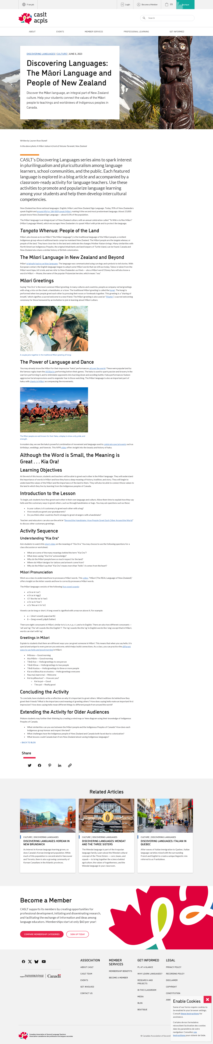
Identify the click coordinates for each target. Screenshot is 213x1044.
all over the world (97, 368)
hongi (112, 290)
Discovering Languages (41, 53)
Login (125, 4)
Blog (139, 1002)
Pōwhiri (109, 296)
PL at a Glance (145, 966)
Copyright (171, 986)
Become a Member (147, 4)
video (63, 447)
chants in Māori (37, 381)
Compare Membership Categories (41, 934)
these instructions (190, 1013)
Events (84, 980)
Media (140, 996)
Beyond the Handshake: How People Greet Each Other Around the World (98, 520)
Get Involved (87, 986)
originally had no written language (42, 263)
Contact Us (86, 993)
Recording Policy (175, 973)
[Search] (167, 18)
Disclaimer (172, 980)
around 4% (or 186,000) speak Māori (54, 211)
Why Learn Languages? (149, 973)
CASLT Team (86, 973)
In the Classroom (146, 989)
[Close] (207, 999)
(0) (169, 4)
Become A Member (118, 977)
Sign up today (77, 934)
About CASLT (86, 966)
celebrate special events (115, 444)
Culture (62, 53)
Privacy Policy (173, 966)
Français (28, 4)
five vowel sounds (70, 586)
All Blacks (50, 371)
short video (50, 544)
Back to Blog (29, 742)
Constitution (173, 993)
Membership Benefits (120, 970)
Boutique (185, 4)
